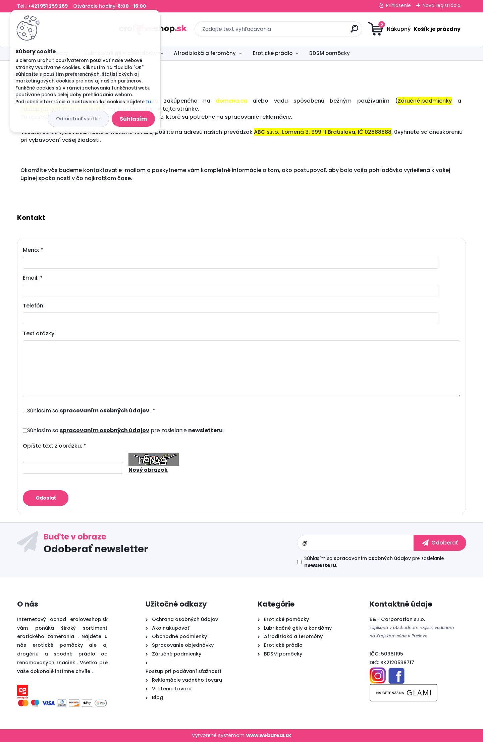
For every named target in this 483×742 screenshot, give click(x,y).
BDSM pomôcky (329, 53)
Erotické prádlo (272, 53)
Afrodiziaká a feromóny (205, 53)
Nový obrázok (148, 470)
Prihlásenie (398, 5)
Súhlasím (133, 119)
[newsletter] (440, 543)
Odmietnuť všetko (78, 118)
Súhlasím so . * (91, 410)
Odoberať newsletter (96, 549)
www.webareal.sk (268, 735)
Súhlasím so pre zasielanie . (125, 430)
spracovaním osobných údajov (105, 410)
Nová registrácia (442, 5)
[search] (307, 31)
